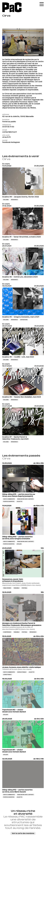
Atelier (19, 544)
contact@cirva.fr (9, 132)
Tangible (16, 588)
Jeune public (7, 674)
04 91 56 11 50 (8, 127)
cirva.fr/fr (6, 137)
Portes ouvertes (8, 501)
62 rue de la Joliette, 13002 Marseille (18, 116)
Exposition (23, 319)
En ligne (6, 199)
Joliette (19, 501)
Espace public (21, 672)
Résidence (14, 199)
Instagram (15, 142)
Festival (24, 588)
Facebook (6, 142)
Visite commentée (9, 499)
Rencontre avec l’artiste (25, 499)
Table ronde (7, 588)
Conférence (7, 632)
